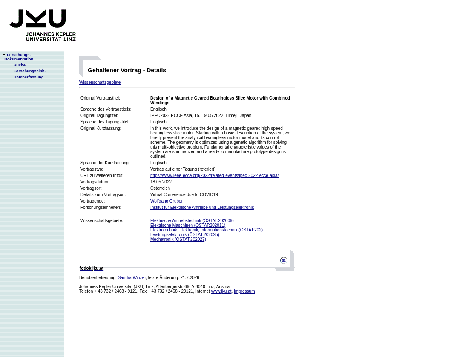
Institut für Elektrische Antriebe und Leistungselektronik (202, 207)
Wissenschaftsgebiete (100, 82)
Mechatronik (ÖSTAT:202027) (178, 239)
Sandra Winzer (132, 277)
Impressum (244, 291)
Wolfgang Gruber (166, 201)
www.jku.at (221, 291)
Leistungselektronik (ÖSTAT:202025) (184, 234)
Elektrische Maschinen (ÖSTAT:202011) (187, 225)
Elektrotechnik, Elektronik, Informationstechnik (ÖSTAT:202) (206, 230)
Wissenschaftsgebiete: (101, 220)
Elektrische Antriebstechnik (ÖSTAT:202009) (192, 220)
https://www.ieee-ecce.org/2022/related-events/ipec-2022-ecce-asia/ (214, 175)
